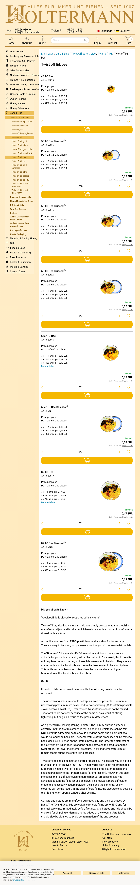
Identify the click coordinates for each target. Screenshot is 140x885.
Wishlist (112, 40)
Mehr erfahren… (50, 366)
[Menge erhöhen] (119, 121)
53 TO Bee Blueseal (53, 141)
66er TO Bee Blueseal (54, 407)
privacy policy (18, 880)
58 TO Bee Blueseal (53, 206)
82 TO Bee (47, 472)
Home (11, 40)
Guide (42, 40)
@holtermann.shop (115, 849)
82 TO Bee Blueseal (53, 543)
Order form (58, 849)
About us (26, 40)
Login (97, 40)
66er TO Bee (48, 336)
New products (110, 841)
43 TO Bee (47, 76)
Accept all (67, 873)
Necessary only (96, 873)
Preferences (123, 873)
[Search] (85, 40)
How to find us (59, 845)
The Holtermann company (116, 834)
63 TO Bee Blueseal (53, 271)
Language (106, 31)
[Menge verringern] (42, 121)
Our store (107, 837)
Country (124, 31)
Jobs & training (110, 845)
